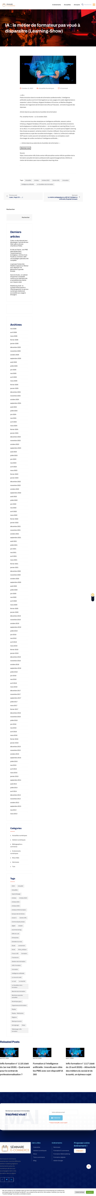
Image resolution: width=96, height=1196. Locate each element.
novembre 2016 (15, 718)
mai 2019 (13, 640)
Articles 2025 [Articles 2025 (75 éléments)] (15, 907)
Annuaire (77, 4)
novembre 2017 (15, 696)
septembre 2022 (15, 494)
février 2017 (14, 711)
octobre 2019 (14, 625)
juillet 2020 (13, 591)
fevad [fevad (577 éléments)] (13, 951)
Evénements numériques (15, 854)
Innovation (65, 182)
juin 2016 (13, 726)
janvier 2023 (14, 479)
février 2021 (14, 565)
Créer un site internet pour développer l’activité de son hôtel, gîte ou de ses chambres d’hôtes (19, 245)
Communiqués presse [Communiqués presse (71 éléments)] (18, 923)
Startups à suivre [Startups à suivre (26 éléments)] (17, 1023)
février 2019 (14, 651)
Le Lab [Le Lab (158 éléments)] (14, 983)
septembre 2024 (15, 405)
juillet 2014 (13, 789)
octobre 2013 (14, 804)
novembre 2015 (15, 752)
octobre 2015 (14, 756)
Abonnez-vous (25, 150)
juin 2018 (13, 677)
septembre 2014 (15, 782)
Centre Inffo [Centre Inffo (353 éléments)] (23, 919)
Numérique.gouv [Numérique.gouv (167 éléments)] (17, 1003)
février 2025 (14, 386)
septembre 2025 (15, 360)
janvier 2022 (14, 524)
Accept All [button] (90, 1192)
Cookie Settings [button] (80, 1192)
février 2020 (14, 610)
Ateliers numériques (18, 842)
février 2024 (14, 431)
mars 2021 (13, 562)
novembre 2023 (15, 442)
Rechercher (10, 211)
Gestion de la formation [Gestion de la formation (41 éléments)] (18, 963)
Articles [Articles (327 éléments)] (14, 900)
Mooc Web (15, 859)
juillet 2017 (13, 703)
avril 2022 (13, 513)
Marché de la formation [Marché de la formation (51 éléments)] (18, 993)
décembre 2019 (15, 618)
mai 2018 (13, 681)
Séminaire (15, 864)
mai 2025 (13, 375)
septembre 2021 (15, 539)
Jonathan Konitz (27, 118)
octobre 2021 (14, 535)
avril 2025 (13, 379)
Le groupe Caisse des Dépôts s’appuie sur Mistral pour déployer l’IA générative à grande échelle (19, 269)
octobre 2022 (14, 491)
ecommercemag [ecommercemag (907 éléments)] (16, 931)
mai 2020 (13, 599)
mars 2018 (13, 689)
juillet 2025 (13, 368)
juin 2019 (13, 636)
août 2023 (13, 453)
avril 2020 (13, 603)
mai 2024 (13, 420)
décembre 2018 (15, 659)
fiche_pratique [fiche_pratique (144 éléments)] (22, 951)
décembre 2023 (15, 438)
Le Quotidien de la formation (45, 186)
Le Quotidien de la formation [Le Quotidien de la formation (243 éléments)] (17, 988)
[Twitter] (7, 1181)
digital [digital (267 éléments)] (13, 927)
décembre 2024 (15, 394)
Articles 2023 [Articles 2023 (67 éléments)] (23, 900)
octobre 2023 (14, 446)
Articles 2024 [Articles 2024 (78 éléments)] (15, 903)
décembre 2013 (15, 797)
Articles (36, 182)
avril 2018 (13, 685)
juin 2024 (13, 416)
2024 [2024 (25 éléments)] (13, 888)
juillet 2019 (13, 633)
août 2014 (13, 786)
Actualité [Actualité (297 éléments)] (20, 888)
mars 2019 (13, 647)
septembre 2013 (15, 808)
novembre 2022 (15, 487)
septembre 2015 (15, 759)
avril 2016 (13, 733)
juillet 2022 (13, 502)
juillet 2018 (13, 674)
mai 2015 (13, 767)
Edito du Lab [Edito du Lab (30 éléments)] (15, 935)
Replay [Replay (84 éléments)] (14, 1011)
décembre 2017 (15, 692)
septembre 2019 (15, 629)
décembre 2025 (15, 349)
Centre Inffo (55, 182)
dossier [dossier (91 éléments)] (20, 927)
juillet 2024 (13, 412)
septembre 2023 (15, 450)
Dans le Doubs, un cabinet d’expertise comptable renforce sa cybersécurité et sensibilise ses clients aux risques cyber (19, 280)
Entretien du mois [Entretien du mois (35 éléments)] (17, 943)
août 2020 (13, 588)
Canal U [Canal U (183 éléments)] (14, 919)
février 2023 (14, 476)
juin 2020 (13, 595)
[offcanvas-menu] (94, 5)
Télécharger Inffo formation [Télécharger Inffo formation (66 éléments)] (17, 1032)
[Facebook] (2, 1181)
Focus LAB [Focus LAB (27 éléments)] (15, 955)
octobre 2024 (14, 401)
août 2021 (13, 543)
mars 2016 (13, 737)
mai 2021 (13, 554)
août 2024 (13, 409)
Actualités (68, 4)
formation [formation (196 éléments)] (24, 955)
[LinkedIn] (12, 1181)
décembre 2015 (15, 748)
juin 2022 (13, 506)
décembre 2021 (15, 528)
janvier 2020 (14, 614)
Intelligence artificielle (27, 186)
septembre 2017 (15, 700)
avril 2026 (13, 334)
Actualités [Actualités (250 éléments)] (15, 892)
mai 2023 (13, 465)
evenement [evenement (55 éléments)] (21, 947)
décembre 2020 (15, 573)
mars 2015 (13, 774)
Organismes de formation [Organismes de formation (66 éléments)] (19, 1007)
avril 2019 (13, 644)
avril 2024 (13, 424)
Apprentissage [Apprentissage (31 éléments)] (16, 896)
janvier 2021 (14, 569)
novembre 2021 (15, 532)
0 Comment (64, 88)
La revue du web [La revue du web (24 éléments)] (16, 979)
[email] (63, 1114)
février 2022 (14, 521)
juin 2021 (13, 550)
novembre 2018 (15, 662)
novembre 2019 (15, 621)
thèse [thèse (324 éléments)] (23, 1027)
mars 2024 (13, 427)
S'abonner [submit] (55, 1119)
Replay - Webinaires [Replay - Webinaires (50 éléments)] (17, 1015)
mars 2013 (13, 815)
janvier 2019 (14, 655)
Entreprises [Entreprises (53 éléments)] (15, 939)
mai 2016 (13, 730)
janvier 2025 (14, 390)
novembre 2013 (15, 800)
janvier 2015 (14, 778)
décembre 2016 (15, 715)
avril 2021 (13, 558)
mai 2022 (13, 509)
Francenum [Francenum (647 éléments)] (15, 959)
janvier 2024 (14, 435)
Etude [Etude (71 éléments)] (13, 947)
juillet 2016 (13, 722)
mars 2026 (13, 338)
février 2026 (14, 341)
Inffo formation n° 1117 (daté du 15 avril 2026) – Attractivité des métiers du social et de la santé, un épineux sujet (80, 1071)
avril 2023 (13, 468)
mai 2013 (13, 812)
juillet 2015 (13, 763)
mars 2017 (13, 707)
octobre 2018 (14, 666)
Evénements (58, 4)
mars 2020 (13, 606)
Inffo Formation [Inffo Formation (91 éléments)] (16, 967)
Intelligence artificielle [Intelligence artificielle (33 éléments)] (18, 975)
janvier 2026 (14, 345)
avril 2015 (13, 771)
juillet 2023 (13, 457)
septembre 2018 (15, 670)
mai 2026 (13, 330)
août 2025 (13, 364)
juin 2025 (13, 371)
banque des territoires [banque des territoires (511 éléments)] (18, 915)
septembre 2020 (15, 584)
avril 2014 (13, 793)
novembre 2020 (15, 577)
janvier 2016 (14, 744)
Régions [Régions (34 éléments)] (14, 1019)
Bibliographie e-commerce (16, 847)
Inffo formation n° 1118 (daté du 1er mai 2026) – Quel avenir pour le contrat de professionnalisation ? (15, 1071)
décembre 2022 (15, 483)
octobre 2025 (14, 356)
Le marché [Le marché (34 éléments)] (22, 983)
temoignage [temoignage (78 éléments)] (15, 1027)
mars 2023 (13, 472)
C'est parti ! (79, 1152)
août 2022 (13, 498)
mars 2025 (13, 382)
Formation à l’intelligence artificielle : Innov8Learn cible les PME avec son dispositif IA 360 (48, 1071)
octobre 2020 (14, 580)
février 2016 (14, 741)
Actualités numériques (46, 88)
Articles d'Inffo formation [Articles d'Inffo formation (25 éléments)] (19, 911)
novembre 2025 (15, 353)
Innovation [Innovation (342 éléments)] (15, 971)
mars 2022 (13, 517)
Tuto (13, 868)
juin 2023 (13, 461)
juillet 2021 (13, 547)
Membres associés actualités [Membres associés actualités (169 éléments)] (17, 998)
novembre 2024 (15, 397)
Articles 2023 (45, 182)
